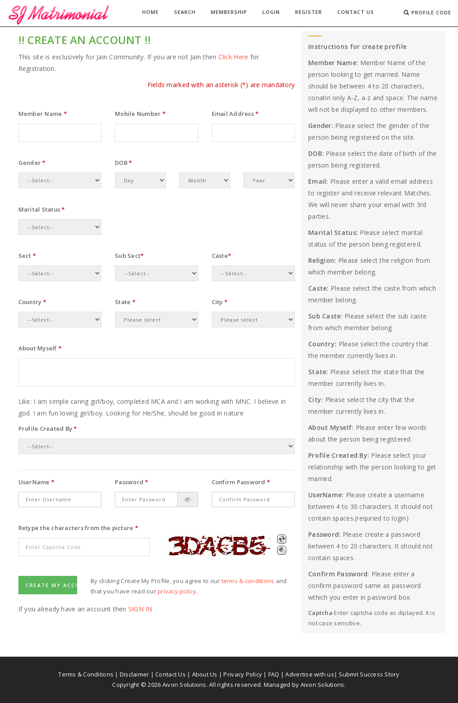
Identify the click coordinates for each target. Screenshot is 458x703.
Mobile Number (140, 114)
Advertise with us (309, 674)
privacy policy (176, 591)
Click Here (233, 57)
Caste (221, 256)
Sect (27, 256)
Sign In (140, 609)
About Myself (40, 348)
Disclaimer (134, 674)
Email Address (235, 114)
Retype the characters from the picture (78, 528)
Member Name (42, 114)
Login (271, 12)
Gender (32, 163)
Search (185, 12)
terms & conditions (248, 581)
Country (32, 302)
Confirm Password (241, 482)
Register (308, 12)
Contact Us (355, 12)
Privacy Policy (242, 674)
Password (131, 482)
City (220, 302)
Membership (229, 12)
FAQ (273, 674)
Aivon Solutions (323, 685)
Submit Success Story (369, 674)
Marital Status (41, 209)
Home (150, 12)
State (125, 302)
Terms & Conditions (85, 674)
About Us (205, 674)
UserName (36, 482)
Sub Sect (129, 256)
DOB (123, 163)
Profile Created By (47, 428)
